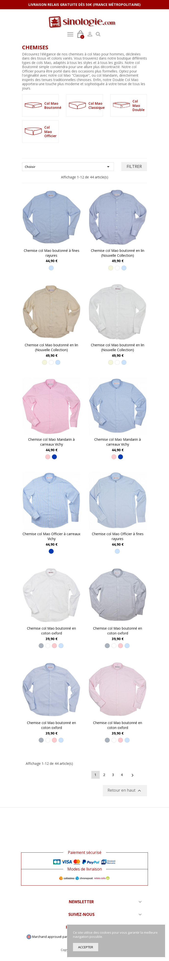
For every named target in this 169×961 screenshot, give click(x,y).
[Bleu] (54, 456)
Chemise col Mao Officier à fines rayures (118, 536)
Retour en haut (125, 791)
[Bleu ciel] (51, 268)
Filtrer (134, 166)
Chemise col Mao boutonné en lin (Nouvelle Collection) (117, 253)
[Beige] (110, 268)
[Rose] (47, 456)
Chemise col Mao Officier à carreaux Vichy (51, 536)
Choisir (68, 167)
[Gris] (41, 645)
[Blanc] (117, 268)
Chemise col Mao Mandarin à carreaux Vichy (51, 442)
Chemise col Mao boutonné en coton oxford (51, 630)
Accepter (85, 947)
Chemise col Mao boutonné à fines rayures (51, 253)
